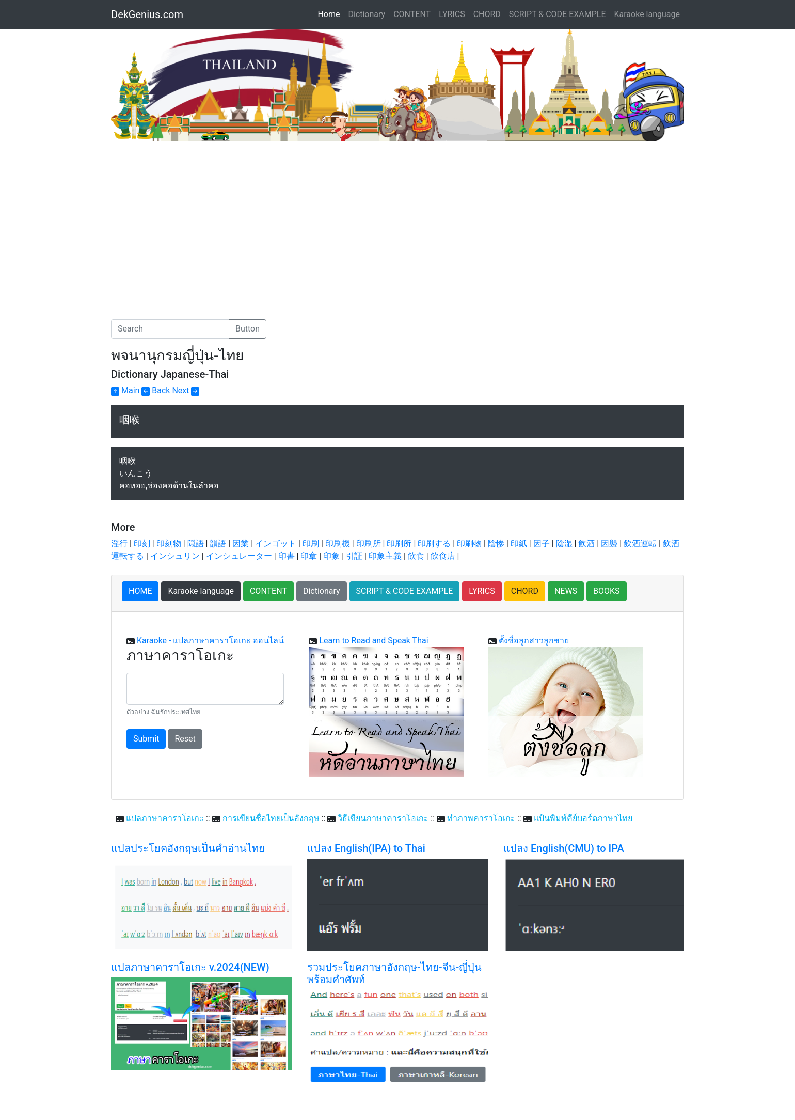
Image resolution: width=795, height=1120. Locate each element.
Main (125, 391)
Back (155, 391)
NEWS (565, 591)
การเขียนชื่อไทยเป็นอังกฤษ (271, 818)
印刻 (142, 543)
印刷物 (469, 543)
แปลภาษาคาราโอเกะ (165, 818)
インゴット (275, 543)
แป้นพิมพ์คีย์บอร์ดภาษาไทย (583, 818)
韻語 (218, 543)
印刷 (311, 543)
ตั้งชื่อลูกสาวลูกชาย (534, 640)
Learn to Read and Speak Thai (373, 640)
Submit (146, 739)
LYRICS (452, 14)
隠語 (195, 543)
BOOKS (606, 591)
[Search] (170, 329)
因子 (541, 543)
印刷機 (337, 543)
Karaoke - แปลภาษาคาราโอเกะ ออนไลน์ (210, 640)
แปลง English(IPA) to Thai (366, 848)
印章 (308, 556)
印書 (286, 556)
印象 (331, 556)
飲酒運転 (640, 543)
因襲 (609, 543)
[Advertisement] (197, 218)
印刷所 (368, 543)
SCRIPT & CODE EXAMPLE (557, 14)
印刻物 (168, 543)
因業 (240, 543)
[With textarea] (205, 689)
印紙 (519, 543)
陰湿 (564, 543)
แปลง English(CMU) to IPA (563, 848)
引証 (354, 556)
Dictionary (366, 14)
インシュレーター (239, 556)
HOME (140, 591)
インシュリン (175, 556)
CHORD (487, 14)
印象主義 (385, 556)
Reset (184, 739)
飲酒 (586, 543)
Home (330, 13)
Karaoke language (647, 14)
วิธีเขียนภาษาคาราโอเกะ (383, 818)
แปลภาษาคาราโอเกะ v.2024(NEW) (190, 967)
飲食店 (443, 556)
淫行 (119, 543)
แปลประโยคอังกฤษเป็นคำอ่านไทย (188, 848)
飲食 (416, 556)
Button (247, 329)
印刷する (434, 543)
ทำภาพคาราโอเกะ (481, 818)
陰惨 (496, 543)
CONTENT (412, 14)
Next (185, 391)
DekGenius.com (147, 14)
